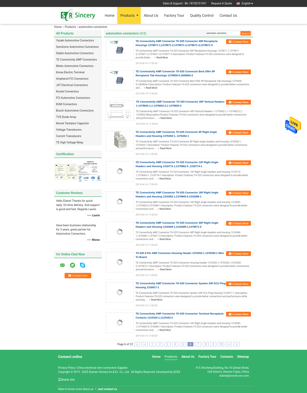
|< (137, 344)
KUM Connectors (66, 104)
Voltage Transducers (69, 129)
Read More (162, 57)
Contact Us (228, 15)
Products (127, 15)
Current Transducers (68, 136)
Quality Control (202, 15)
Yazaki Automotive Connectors (75, 40)
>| (236, 344)
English (247, 3)
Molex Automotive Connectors (74, 66)
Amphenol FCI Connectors (72, 78)
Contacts (226, 357)
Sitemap (243, 357)
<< (144, 344)
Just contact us (107, 389)
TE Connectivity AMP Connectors (76, 59)
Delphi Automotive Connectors (75, 53)
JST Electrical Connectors (72, 85)
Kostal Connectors (67, 91)
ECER (176, 371)
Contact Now (240, 41)
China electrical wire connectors (97, 367)
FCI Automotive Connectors (73, 97)
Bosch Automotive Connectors (75, 110)
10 (221, 344)
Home (109, 15)
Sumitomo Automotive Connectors (77, 46)
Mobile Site (66, 379)
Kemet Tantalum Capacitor (72, 123)
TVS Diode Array (66, 117)
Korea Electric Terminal (70, 72)
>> (228, 344)
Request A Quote (221, 3)
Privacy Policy (66, 367)
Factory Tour (174, 15)
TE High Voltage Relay (69, 142)
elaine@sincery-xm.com (234, 375)
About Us (151, 15)
